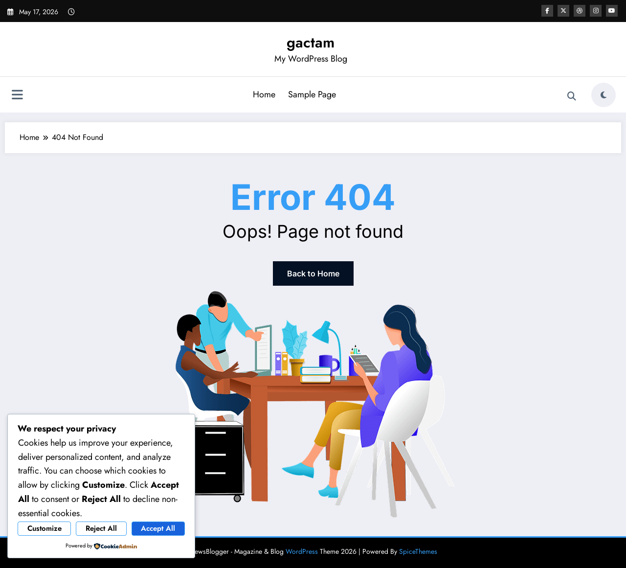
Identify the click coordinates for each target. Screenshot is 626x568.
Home (264, 94)
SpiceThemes (418, 551)
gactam (311, 42)
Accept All (158, 528)
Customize (44, 528)
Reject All (101, 528)
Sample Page (312, 94)
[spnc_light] (603, 95)
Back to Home (313, 273)
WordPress (302, 551)
